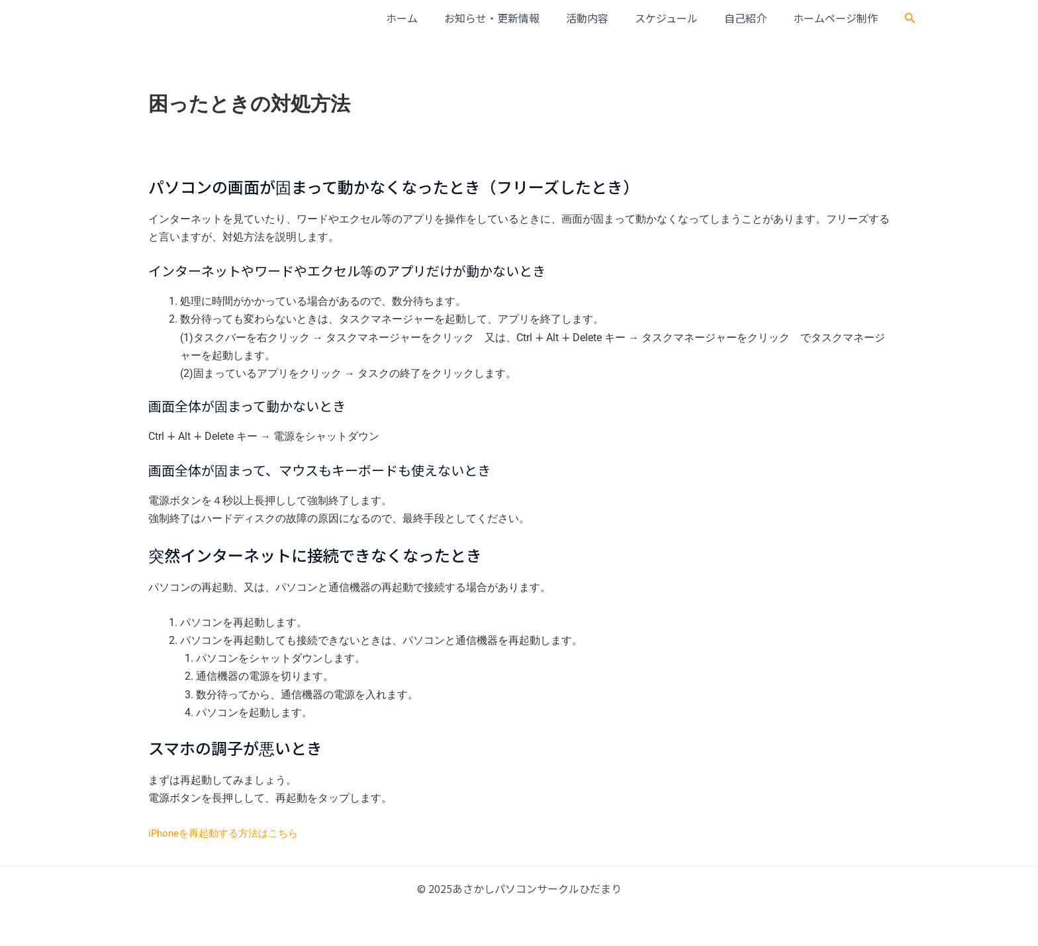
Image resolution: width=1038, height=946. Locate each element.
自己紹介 (753, 18)
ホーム (431, 18)
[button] (910, 18)
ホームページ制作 (838, 18)
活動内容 (606, 18)
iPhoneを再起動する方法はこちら (228, 833)
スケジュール (679, 18)
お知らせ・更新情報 (515, 18)
